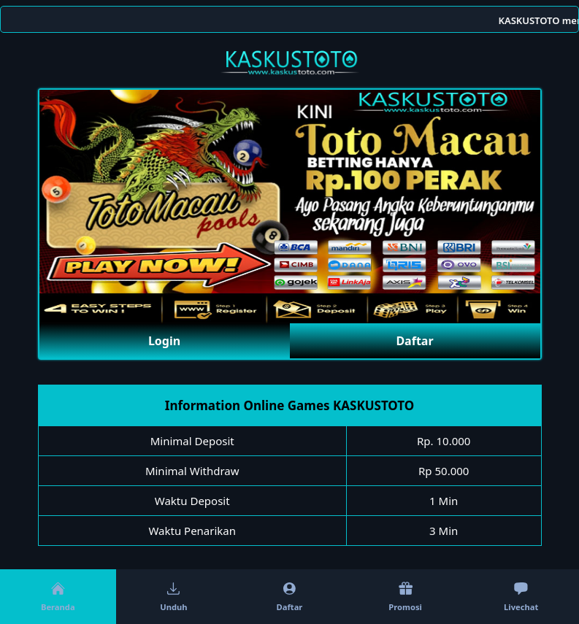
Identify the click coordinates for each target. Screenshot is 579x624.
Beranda (58, 597)
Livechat (521, 597)
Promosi (405, 597)
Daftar (414, 341)
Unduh (173, 597)
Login (164, 341)
